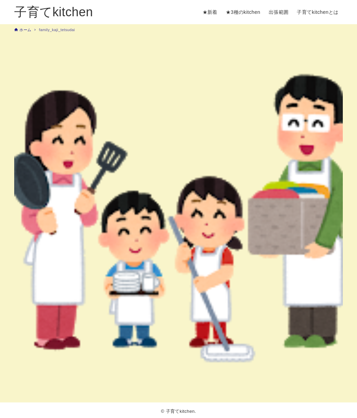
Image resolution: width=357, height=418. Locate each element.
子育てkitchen (53, 12)
